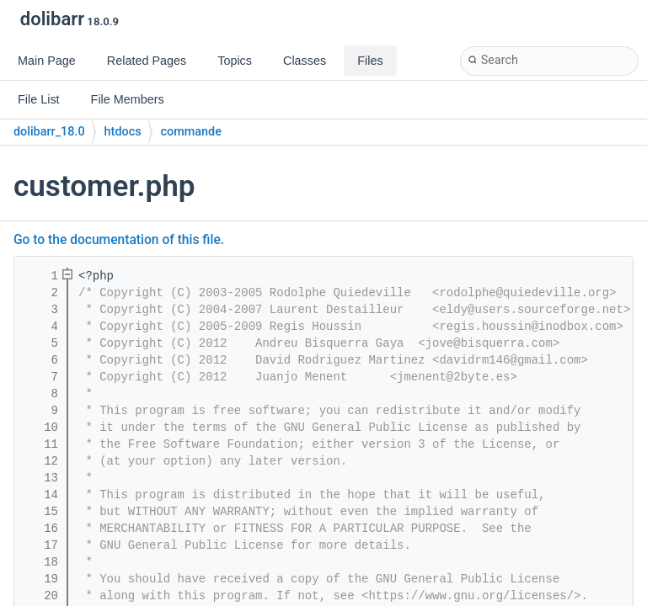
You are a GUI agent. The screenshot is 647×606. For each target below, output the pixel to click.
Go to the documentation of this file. (118, 239)
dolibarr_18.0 (49, 132)
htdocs (123, 132)
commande (191, 132)
